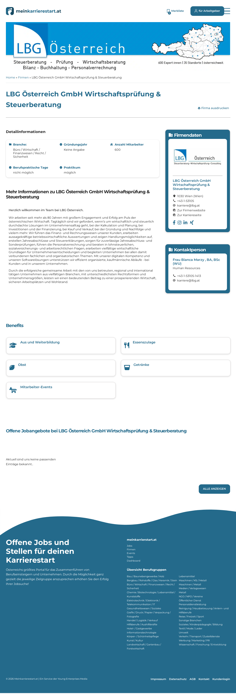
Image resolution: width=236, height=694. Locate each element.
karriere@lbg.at (188, 280)
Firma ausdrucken (213, 108)
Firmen (23, 77)
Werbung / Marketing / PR (194, 641)
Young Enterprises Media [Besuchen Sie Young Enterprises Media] (72, 679)
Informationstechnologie (141, 633)
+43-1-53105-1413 (189, 276)
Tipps (130, 557)
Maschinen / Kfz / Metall (192, 581)
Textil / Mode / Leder (190, 629)
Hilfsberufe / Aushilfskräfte (142, 625)
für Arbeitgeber (207, 11)
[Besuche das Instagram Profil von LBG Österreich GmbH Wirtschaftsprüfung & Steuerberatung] (179, 222)
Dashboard (133, 561)
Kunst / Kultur (135, 641)
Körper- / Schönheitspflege (143, 637)
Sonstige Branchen (190, 621)
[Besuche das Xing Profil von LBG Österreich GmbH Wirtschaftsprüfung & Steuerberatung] (192, 222)
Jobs (129, 546)
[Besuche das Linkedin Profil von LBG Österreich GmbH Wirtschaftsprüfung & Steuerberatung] (185, 222)
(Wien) (198, 196)
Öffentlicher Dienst (190, 601)
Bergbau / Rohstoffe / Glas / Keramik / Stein (152, 581)
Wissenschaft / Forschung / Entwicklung (202, 645)
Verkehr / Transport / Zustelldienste (199, 637)
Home (10, 77)
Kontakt (204, 680)
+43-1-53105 (185, 201)
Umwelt (183, 633)
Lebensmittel (187, 577)
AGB (193, 680)
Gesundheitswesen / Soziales (144, 609)
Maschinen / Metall (190, 585)
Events (131, 554)
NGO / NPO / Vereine (191, 597)
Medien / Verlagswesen (192, 589)
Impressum (158, 680)
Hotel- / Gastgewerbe (139, 629)
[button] (227, 11)
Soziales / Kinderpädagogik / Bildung (201, 625)
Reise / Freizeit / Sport (191, 617)
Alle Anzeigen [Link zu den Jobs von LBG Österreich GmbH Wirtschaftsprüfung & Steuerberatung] (214, 489)
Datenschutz (178, 680)
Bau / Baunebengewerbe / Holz (145, 577)
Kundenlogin (221, 680)
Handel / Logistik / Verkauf (142, 621)
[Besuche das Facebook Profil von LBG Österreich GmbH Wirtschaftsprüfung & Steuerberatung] (174, 222)
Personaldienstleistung (192, 605)
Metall (182, 593)
